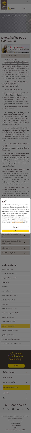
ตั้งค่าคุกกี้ (15, 227)
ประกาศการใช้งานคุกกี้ (17, 222)
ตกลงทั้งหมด (15, 231)
